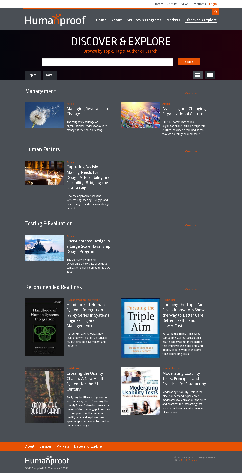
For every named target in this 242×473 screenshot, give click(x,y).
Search (189, 61)
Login (213, 4)
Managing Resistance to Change (88, 111)
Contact (172, 4)
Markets (173, 20)
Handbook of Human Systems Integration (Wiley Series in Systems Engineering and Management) (88, 315)
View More (191, 93)
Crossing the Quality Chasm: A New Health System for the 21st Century (86, 381)
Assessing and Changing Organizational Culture (184, 111)
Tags (50, 75)
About (116, 20)
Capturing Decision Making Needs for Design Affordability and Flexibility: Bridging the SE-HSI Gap (89, 177)
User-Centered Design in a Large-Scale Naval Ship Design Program (88, 246)
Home (101, 20)
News (184, 4)
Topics (33, 75)
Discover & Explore (201, 20)
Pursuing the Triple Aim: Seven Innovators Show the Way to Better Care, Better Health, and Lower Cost (184, 315)
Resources (199, 4)
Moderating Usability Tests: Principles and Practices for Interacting (184, 378)
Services (45, 446)
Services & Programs (144, 20)
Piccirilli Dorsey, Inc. (190, 460)
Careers (158, 4)
